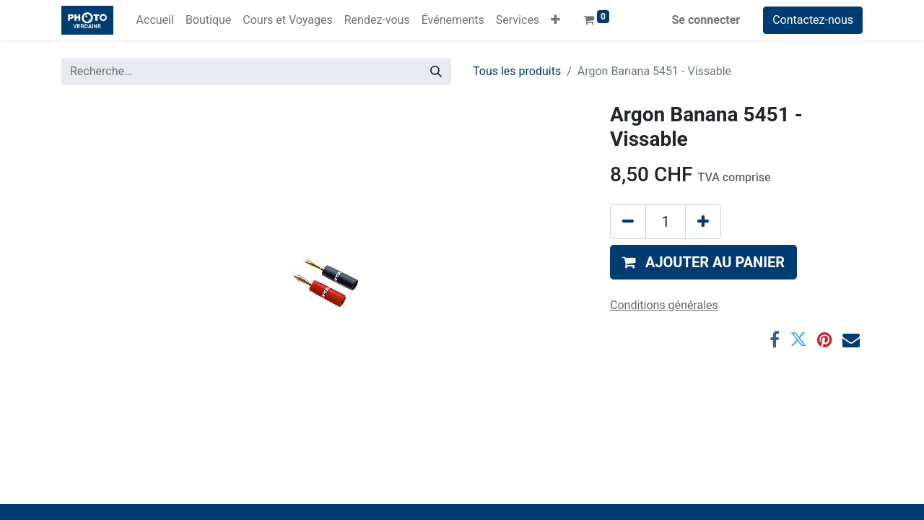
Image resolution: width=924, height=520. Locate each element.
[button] (555, 20)
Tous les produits (517, 71)
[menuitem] (155, 20)
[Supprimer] (628, 221)
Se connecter (706, 20)
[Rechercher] (436, 71)
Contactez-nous (812, 20)
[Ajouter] (703, 221)
